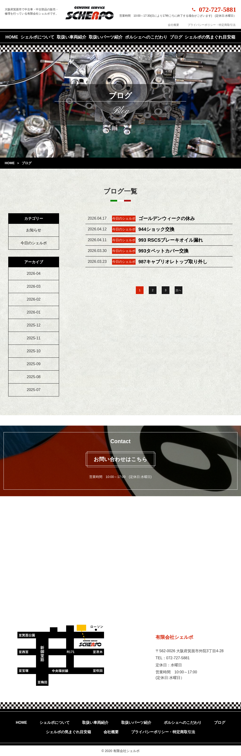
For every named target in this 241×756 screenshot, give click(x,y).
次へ (178, 290)
